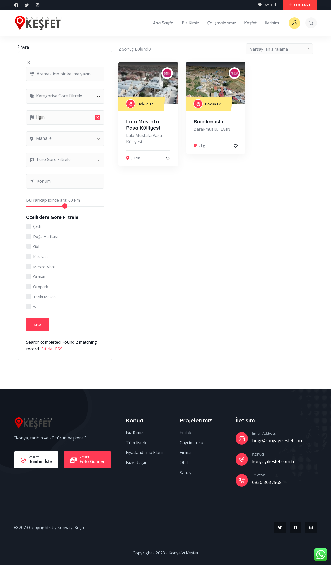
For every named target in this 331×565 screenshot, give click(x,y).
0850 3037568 (267, 482)
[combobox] (65, 95)
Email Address (264, 432)
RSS (58, 348)
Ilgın (136, 157)
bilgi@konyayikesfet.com (277, 440)
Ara (23, 46)
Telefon (258, 474)
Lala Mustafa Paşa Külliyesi (143, 123)
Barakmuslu (208, 120)
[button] (297, 5)
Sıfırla (46, 348)
